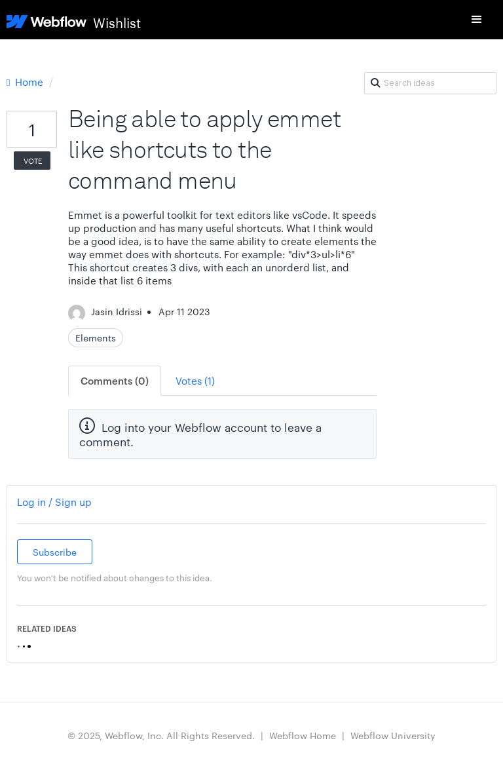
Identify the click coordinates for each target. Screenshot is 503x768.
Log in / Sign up (54, 502)
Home (26, 81)
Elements (95, 337)
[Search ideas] (430, 83)
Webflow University (393, 735)
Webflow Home (302, 735)
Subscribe (55, 551)
